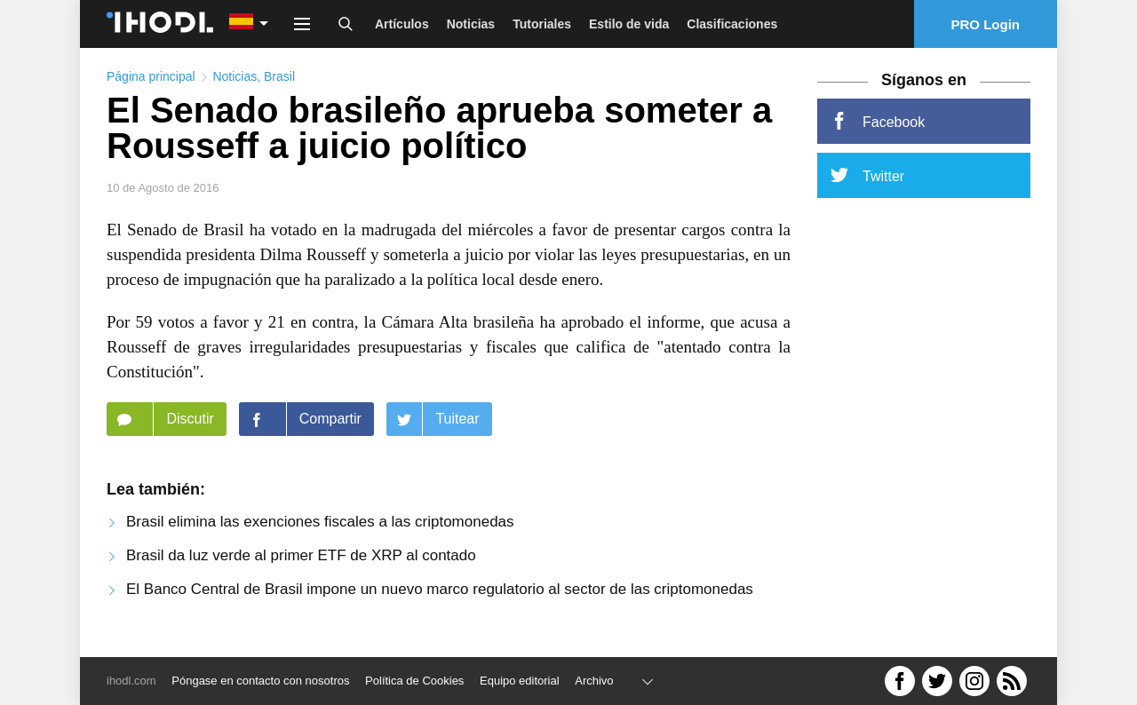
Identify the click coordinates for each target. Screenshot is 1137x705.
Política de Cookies (414, 680)
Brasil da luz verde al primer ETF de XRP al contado (301, 555)
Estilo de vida (629, 24)
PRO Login (986, 24)
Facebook (878, 121)
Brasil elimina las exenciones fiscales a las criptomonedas (320, 521)
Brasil (279, 76)
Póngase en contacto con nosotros (260, 680)
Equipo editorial (520, 680)
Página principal (151, 76)
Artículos (402, 24)
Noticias (471, 24)
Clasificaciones (732, 24)
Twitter (867, 175)
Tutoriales (542, 24)
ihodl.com (131, 680)
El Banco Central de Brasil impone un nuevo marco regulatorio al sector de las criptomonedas (439, 589)
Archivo (594, 680)
